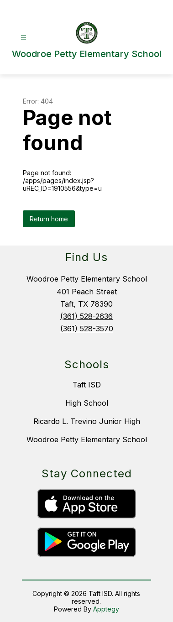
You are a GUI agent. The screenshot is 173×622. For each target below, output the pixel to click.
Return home (49, 219)
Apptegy (106, 609)
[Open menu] (23, 37)
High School (86, 403)
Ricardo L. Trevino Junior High (86, 421)
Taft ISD (87, 384)
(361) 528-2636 (86, 316)
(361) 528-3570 (86, 328)
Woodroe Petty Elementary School (86, 439)
